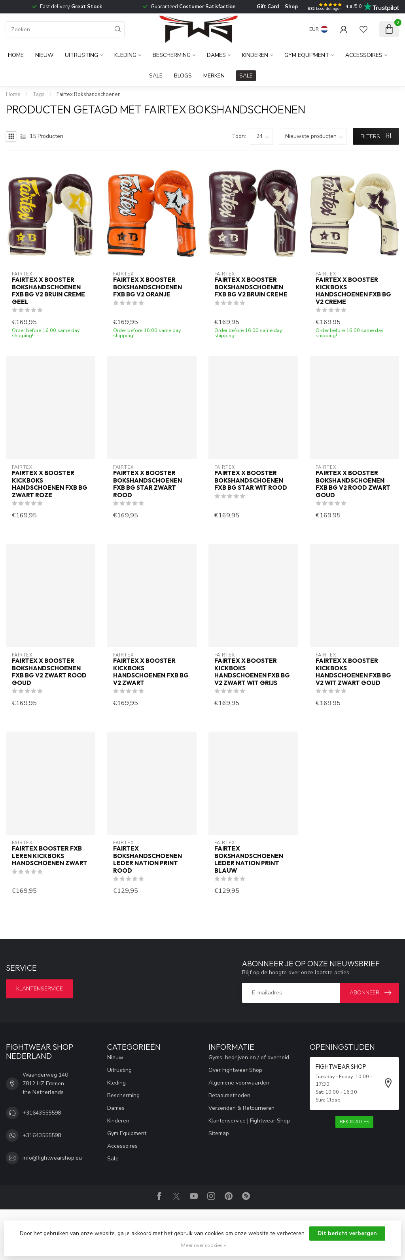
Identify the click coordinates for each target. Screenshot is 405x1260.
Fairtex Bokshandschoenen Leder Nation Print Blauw (248, 859)
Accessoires (363, 55)
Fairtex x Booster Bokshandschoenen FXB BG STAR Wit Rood (250, 480)
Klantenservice (39, 988)
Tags (38, 94)
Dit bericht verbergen (347, 1233)
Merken (214, 75)
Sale (156, 75)
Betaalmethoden (229, 1095)
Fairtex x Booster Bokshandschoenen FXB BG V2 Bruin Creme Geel (48, 290)
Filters (375, 136)
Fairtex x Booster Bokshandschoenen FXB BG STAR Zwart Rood (147, 484)
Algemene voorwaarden (238, 1082)
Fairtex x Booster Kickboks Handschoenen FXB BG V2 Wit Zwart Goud (353, 671)
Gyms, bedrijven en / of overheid (248, 1057)
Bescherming (172, 55)
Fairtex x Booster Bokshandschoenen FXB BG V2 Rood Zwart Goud (353, 484)
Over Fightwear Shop (235, 1070)
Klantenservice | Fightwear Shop (249, 1120)
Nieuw (44, 55)
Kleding (125, 55)
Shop (291, 6)
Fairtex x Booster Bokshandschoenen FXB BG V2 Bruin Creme (251, 287)
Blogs (183, 75)
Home (16, 55)
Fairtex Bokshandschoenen (89, 94)
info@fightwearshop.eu (52, 1158)
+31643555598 (42, 1113)
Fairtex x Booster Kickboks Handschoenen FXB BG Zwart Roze (49, 484)
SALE (246, 75)
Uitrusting (81, 55)
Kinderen (255, 55)
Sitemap (218, 1133)
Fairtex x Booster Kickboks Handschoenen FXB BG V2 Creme (353, 290)
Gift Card (268, 6)
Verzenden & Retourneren (241, 1108)
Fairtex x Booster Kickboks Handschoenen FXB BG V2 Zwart (151, 671)
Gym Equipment (306, 55)
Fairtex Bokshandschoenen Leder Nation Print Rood (147, 859)
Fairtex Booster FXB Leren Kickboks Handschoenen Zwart (49, 856)
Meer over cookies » (203, 1245)
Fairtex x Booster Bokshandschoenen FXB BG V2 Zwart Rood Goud (49, 671)
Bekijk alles (354, 1122)
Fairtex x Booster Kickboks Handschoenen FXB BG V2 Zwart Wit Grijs (252, 671)
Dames (216, 55)
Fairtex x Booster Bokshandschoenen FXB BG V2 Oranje (147, 287)
